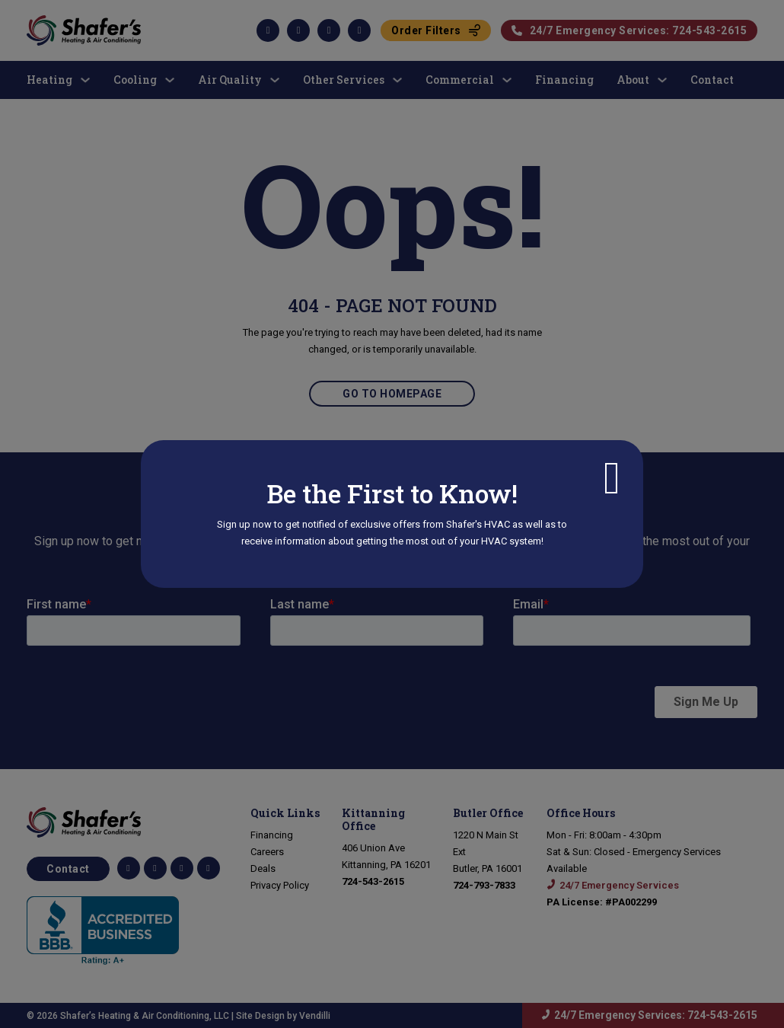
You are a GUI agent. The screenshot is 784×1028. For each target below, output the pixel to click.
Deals (263, 868)
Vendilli (314, 1015)
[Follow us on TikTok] (155, 868)
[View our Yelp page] (208, 868)
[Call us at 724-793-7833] (484, 885)
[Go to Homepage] (123, 822)
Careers (267, 851)
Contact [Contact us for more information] (68, 869)
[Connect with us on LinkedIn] (182, 868)
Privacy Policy (279, 885)
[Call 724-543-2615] (373, 881)
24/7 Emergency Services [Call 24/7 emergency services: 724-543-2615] (619, 885)
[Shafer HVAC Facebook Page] (128, 868)
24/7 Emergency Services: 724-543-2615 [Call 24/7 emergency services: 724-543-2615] (655, 1015)
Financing (271, 835)
